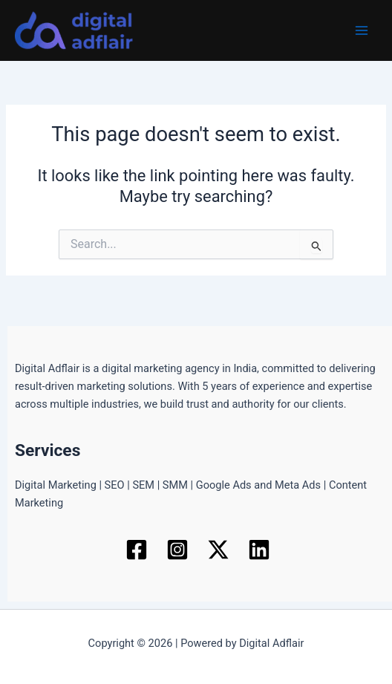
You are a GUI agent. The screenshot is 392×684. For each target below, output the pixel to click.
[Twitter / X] (218, 549)
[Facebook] (136, 549)
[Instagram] (177, 549)
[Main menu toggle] (361, 30)
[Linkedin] (259, 549)
